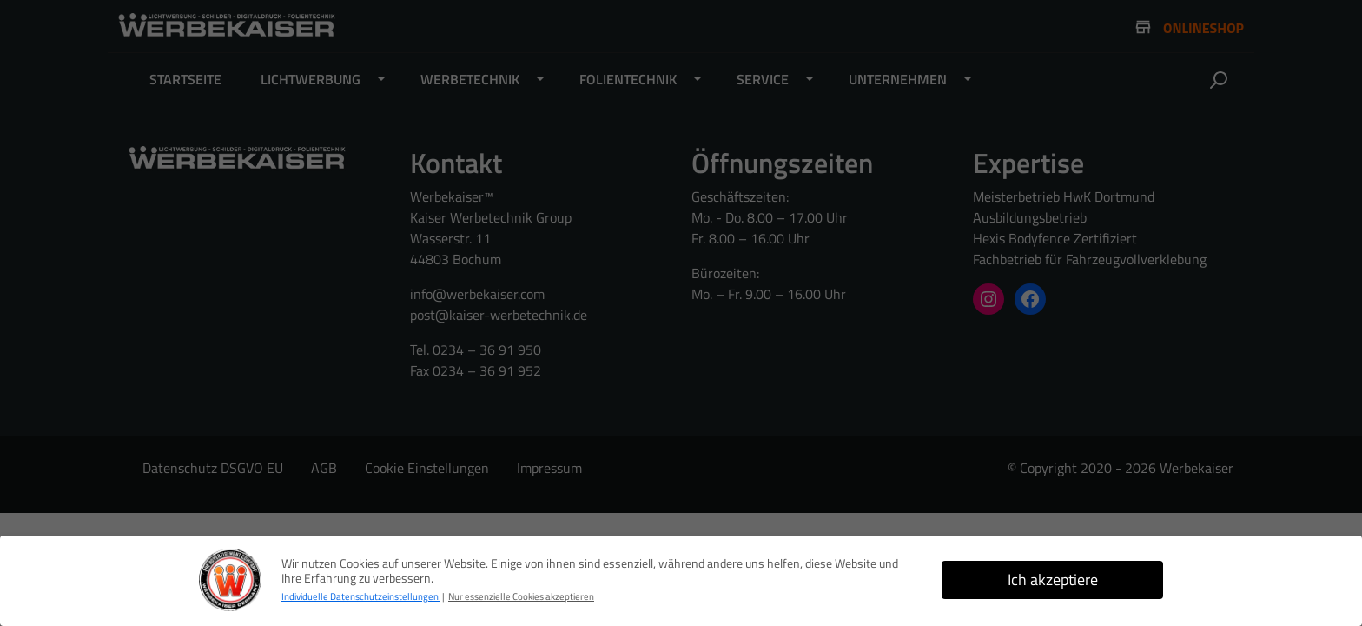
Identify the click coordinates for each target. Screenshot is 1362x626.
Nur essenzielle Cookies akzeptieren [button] (521, 596)
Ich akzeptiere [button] (1053, 579)
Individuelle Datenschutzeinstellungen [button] (360, 596)
